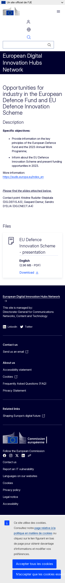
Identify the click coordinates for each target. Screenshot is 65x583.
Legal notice (10, 497)
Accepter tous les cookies (34, 564)
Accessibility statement (17, 369)
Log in (28, 22)
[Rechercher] (24, 44)
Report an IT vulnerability (18, 469)
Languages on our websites (20, 476)
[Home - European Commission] (11, 11)
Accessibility (10, 504)
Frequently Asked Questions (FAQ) (24, 383)
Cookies (8, 483)
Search (29, 37)
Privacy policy (11, 490)
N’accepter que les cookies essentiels (38, 574)
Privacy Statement (14, 390)
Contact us (9, 462)
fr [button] (29, 29)
